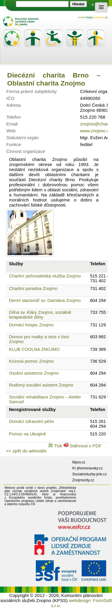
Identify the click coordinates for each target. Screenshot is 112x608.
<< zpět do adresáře (26, 450)
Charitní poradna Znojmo (33, 288)
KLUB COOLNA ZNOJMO (34, 349)
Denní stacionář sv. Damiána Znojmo (45, 300)
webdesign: (80, 600)
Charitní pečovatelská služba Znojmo (45, 276)
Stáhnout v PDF (83, 445)
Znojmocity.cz (83, 480)
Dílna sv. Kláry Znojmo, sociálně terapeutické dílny (40, 314)
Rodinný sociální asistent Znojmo (41, 385)
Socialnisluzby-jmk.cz (89, 474)
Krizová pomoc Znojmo (31, 361)
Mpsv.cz (78, 462)
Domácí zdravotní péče (31, 421)
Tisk (55, 445)
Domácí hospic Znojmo (31, 324)
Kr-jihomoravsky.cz (87, 468)
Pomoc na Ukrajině (27, 434)
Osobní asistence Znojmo (34, 373)
